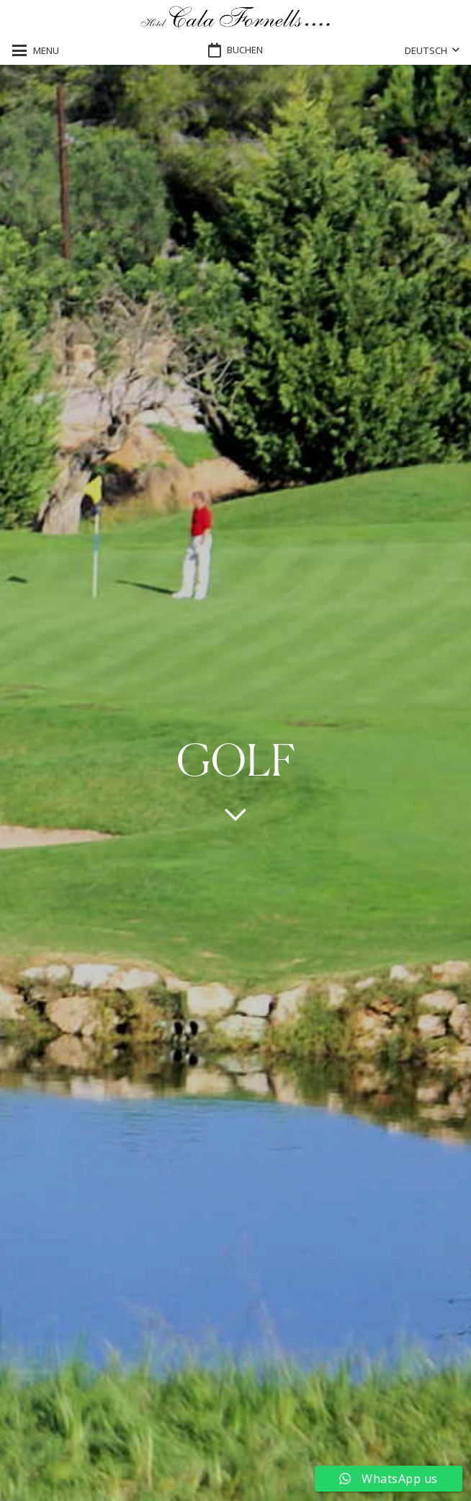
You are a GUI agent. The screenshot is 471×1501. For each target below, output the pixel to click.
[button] (35, 50)
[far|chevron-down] (235, 814)
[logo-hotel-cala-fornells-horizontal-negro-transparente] (235, 18)
